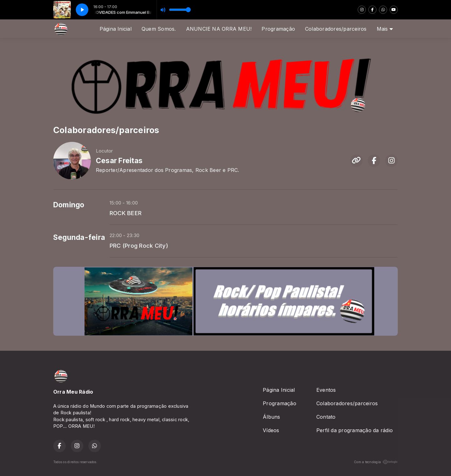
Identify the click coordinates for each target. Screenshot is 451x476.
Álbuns (271, 417)
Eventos (326, 390)
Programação (278, 29)
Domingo (69, 204)
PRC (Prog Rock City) (139, 245)
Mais (385, 29)
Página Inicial (116, 29)
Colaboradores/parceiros (336, 29)
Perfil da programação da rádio (354, 430)
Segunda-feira (79, 237)
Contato (326, 417)
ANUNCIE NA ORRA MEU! (219, 29)
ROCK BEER (126, 213)
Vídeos (271, 430)
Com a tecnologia (376, 462)
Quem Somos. (159, 29)
